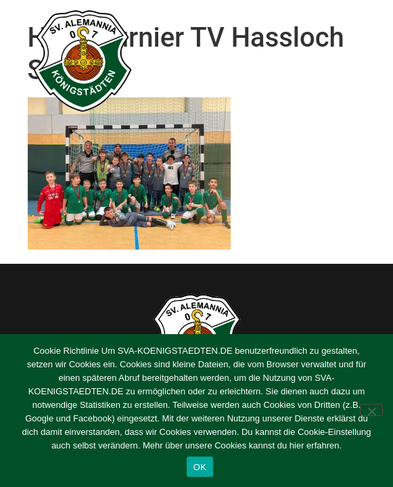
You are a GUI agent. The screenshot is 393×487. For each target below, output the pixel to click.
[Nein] (371, 410)
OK (199, 467)
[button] (366, 61)
